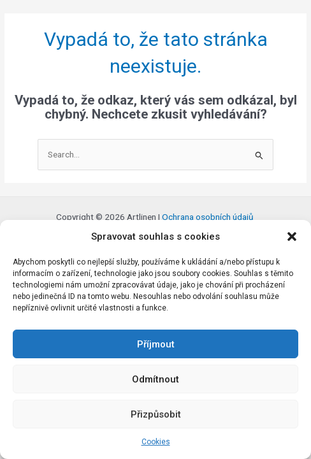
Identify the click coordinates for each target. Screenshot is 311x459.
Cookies (155, 441)
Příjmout (156, 344)
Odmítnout (155, 379)
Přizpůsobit (156, 414)
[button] (292, 236)
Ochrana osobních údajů (209, 217)
